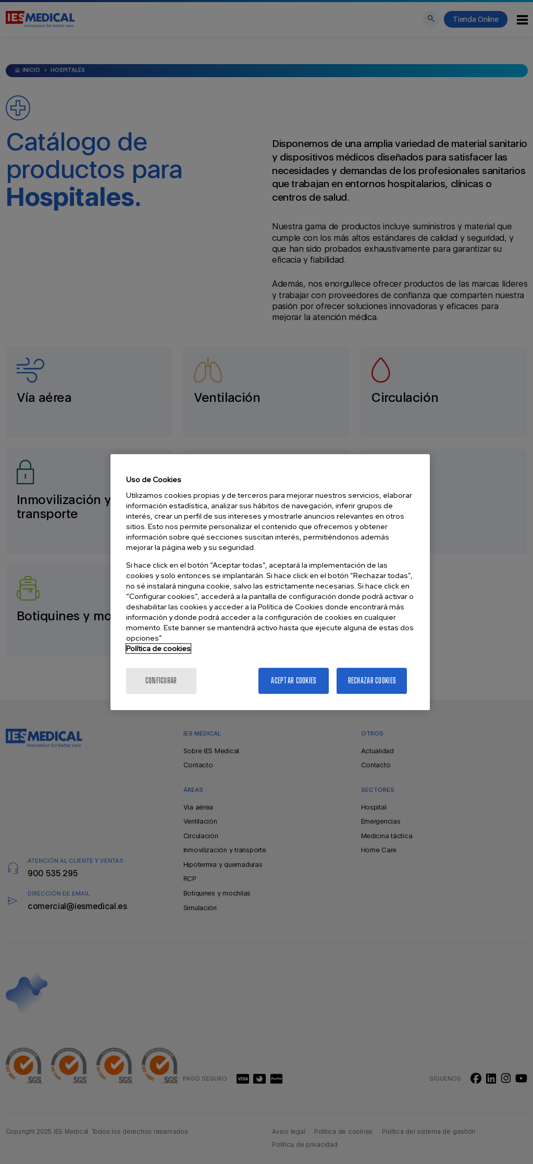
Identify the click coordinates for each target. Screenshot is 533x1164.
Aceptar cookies (293, 680)
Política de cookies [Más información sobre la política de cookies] (158, 648)
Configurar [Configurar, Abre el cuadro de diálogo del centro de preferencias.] (161, 680)
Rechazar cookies (372, 680)
